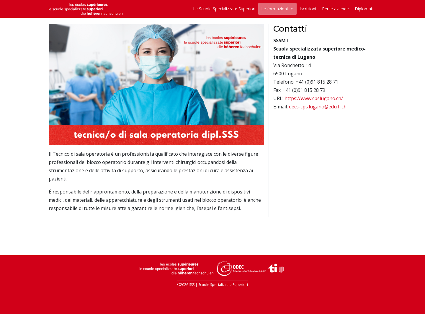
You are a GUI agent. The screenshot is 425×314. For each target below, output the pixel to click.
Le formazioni (274, 9)
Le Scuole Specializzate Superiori (224, 9)
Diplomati (364, 9)
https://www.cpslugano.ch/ (314, 98)
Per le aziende (335, 9)
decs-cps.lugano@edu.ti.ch (317, 106)
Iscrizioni (308, 9)
